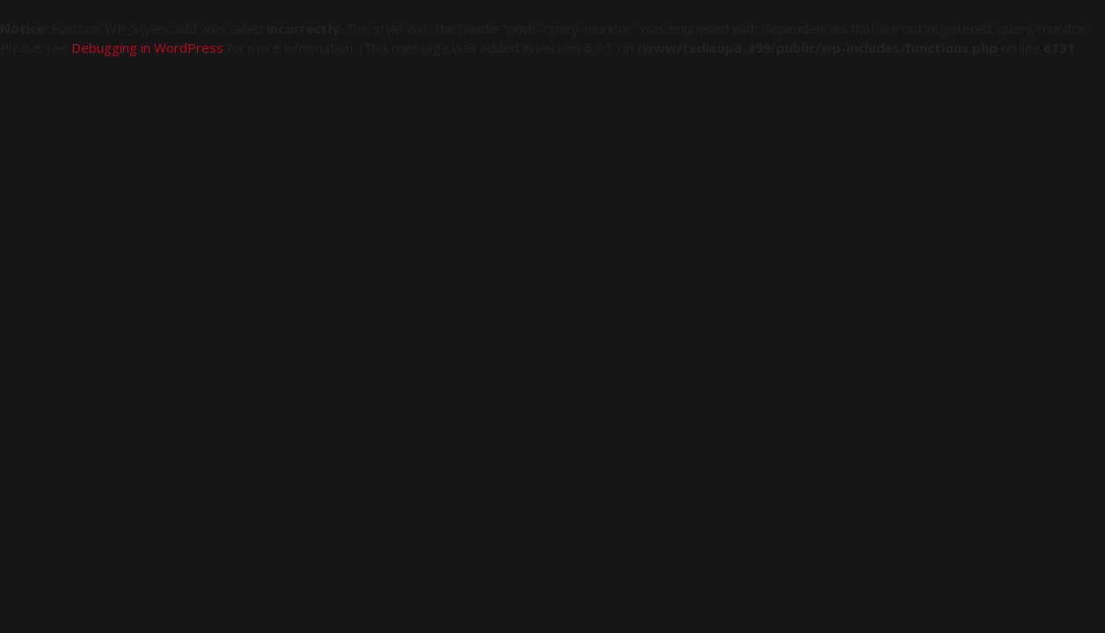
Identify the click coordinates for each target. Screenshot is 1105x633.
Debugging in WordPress (147, 47)
